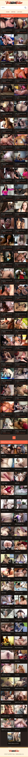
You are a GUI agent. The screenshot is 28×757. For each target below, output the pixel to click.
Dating (13, 12)
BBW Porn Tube (19, 702)
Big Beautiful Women (7, 647)
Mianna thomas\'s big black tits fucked (21, 263)
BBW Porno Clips (19, 688)
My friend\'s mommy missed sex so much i (7, 413)
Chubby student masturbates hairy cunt (21, 46)
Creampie (8, 65)
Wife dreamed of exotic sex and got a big (7, 213)
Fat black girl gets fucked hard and (7, 113)
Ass (20, 316)
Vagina (25, 199)
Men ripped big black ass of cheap (7, 313)
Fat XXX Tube (5, 497)
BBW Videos (18, 469)
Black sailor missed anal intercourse (21, 363)
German (21, 249)
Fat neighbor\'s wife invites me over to (21, 213)
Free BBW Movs (19, 510)
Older (24, 366)
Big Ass (18, 116)
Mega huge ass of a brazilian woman (7, 146)
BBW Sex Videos (6, 675)
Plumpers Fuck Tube (7, 538)
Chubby (23, 49)
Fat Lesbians (18, 620)
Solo (4, 199)
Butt (21, 32)
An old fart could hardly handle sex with (7, 247)
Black (25, 82)
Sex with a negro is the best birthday (7, 180)
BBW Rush (17, 551)
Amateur (8, 32)
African (4, 32)
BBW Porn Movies (6, 702)
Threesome (23, 182)
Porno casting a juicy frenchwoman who (21, 130)
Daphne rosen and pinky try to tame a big (21, 430)
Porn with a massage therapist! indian (21, 96)
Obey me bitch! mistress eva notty (7, 230)
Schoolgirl (18, 49)
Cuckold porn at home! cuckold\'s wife (7, 130)
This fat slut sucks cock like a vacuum (7, 430)
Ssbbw (18, 32)
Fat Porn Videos (6, 688)
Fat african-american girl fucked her (21, 196)
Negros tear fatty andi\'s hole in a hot (7, 380)
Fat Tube (4, 592)
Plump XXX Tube (6, 579)
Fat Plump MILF (6, 661)
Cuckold (8, 132)
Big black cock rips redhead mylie (7, 280)
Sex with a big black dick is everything (21, 397)
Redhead (11, 166)
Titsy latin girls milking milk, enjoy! (21, 230)
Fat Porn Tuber (19, 716)
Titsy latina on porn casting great (21, 313)
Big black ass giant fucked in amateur (21, 146)
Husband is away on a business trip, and (21, 413)
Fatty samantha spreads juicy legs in (21, 113)
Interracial (22, 433)
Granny (4, 49)
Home (7, 12)
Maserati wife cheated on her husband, (7, 363)
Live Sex (19, 12)
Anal (24, 65)
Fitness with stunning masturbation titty (7, 196)
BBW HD (17, 483)
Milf (20, 99)
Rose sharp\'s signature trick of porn (21, 247)
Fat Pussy (4, 565)
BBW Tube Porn (6, 606)
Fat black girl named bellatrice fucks (7, 397)
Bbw (21, 65)
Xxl (21, 416)
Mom (21, 349)
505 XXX (4, 455)
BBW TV (17, 455)
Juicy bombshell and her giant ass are (21, 30)
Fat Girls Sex (18, 497)
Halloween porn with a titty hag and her (7, 263)
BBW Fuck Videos (6, 729)
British (17, 282)
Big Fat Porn (18, 606)
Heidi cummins (4, 163)
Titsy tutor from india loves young (7, 46)
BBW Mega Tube (19, 524)
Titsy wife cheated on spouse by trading (21, 347)
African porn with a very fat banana (21, 80)
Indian (7, 49)
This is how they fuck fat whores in (7, 96)
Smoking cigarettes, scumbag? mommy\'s (21, 380)
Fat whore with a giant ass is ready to (7, 80)
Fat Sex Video (18, 565)
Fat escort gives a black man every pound (7, 30)
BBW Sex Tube (19, 592)
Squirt (4, 166)
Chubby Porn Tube (6, 524)
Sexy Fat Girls (5, 620)
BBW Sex (17, 661)
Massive (11, 282)
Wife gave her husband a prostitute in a (21, 180)
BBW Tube (17, 538)
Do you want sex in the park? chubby (21, 280)
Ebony (10, 299)
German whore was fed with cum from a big (7, 330)
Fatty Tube (4, 483)
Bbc (7, 349)
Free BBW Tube (6, 716)
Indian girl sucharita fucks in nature (21, 330)
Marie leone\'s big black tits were (7, 297)
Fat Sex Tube (18, 579)
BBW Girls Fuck (5, 469)
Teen (10, 349)
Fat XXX (17, 675)
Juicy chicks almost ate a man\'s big (21, 63)
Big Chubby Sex (19, 647)
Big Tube (4, 551)
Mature (10, 316)
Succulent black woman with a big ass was (21, 163)
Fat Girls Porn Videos (20, 634)
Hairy (7, 166)
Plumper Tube (5, 510)
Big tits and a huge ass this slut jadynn (7, 347)
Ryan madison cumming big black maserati (21, 297)
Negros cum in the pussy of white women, (7, 63)
